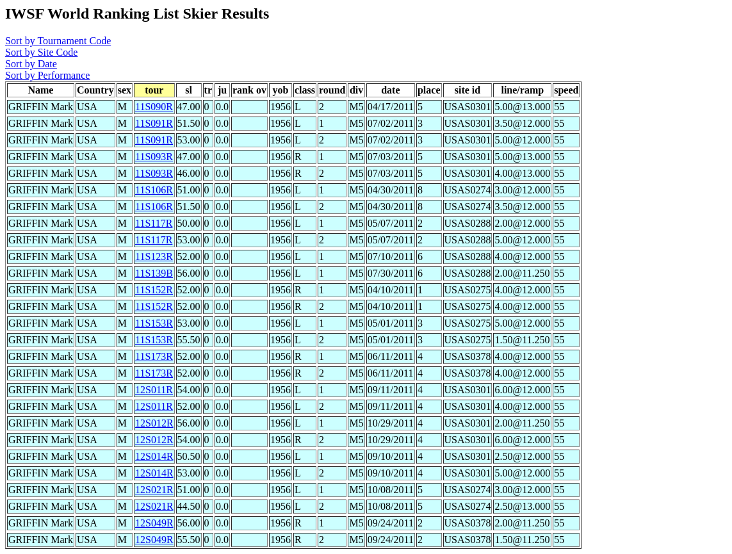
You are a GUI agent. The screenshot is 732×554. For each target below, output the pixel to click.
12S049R (154, 522)
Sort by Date (31, 63)
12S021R (154, 489)
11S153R (154, 323)
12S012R (154, 423)
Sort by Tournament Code (58, 40)
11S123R (154, 256)
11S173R (154, 356)
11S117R (153, 223)
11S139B (154, 273)
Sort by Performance (47, 75)
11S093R (154, 156)
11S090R (154, 106)
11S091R (154, 123)
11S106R (154, 189)
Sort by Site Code (41, 52)
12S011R (154, 389)
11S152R (154, 289)
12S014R (154, 456)
